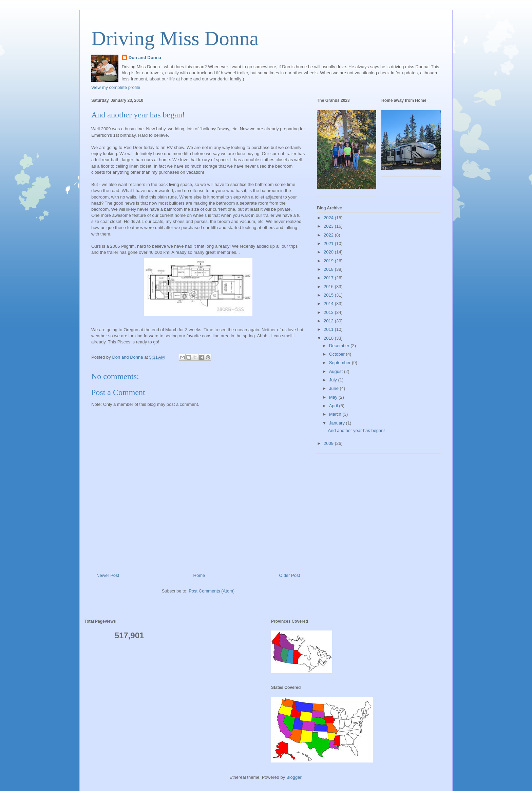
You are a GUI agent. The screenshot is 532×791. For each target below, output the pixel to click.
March (336, 414)
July (333, 379)
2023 (329, 226)
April (334, 405)
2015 (329, 295)
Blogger (293, 777)
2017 (329, 277)
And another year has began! (356, 430)
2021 (329, 243)
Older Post (289, 575)
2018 (329, 269)
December (340, 345)
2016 (329, 286)
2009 (329, 443)
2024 (329, 217)
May (334, 397)
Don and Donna (145, 57)
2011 (329, 329)
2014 (329, 303)
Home (199, 575)
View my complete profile (115, 87)
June (334, 388)
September (340, 362)
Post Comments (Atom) (211, 591)
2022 (329, 235)
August (336, 371)
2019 (329, 260)
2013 (329, 312)
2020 (329, 252)
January (337, 423)
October (337, 354)
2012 (329, 320)
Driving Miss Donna (175, 38)
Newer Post (107, 575)
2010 (329, 338)
